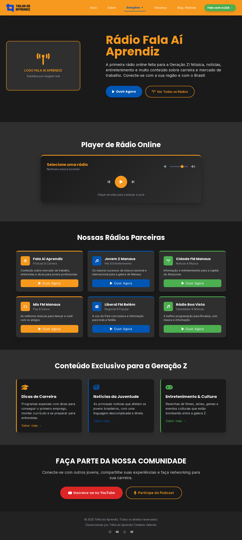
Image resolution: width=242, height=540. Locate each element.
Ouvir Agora (124, 91)
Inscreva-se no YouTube (91, 493)
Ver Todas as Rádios (170, 92)
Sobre (112, 7)
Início (93, 7)
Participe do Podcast (154, 493)
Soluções (135, 7)
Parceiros (161, 7)
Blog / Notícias (187, 7)
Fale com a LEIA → (220, 8)
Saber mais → (31, 425)
